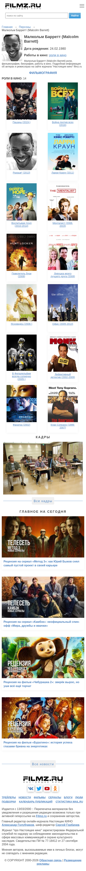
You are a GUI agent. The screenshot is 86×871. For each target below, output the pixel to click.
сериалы (54, 797)
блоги (68, 797)
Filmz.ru (41, 816)
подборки (9, 801)
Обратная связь (50, 860)
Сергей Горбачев (67, 824)
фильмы (40, 797)
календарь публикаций (36, 801)
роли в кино (58, 55)
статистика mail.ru (69, 801)
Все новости (43, 764)
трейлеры (9, 797)
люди (79, 797)
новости (25, 797)
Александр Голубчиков (18, 824)
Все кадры (43, 501)
